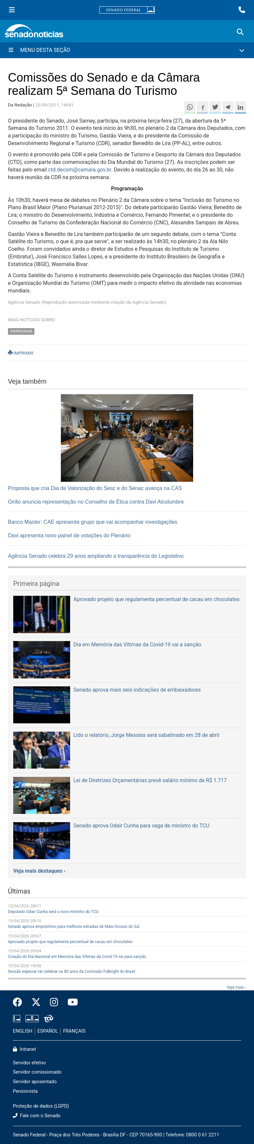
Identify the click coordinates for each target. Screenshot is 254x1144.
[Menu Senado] (12, 10)
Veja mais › (236, 987)
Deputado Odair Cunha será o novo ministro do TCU (53, 911)
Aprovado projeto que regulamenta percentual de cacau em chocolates (70, 941)
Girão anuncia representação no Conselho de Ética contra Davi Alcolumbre (96, 502)
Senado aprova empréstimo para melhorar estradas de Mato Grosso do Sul (73, 926)
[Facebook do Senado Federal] (20, 1003)
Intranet (24, 1049)
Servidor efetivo (29, 1063)
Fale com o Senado (37, 1116)
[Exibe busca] (240, 32)
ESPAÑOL (47, 1031)
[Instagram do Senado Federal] (54, 1003)
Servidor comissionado (37, 1072)
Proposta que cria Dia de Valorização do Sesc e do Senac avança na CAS (95, 488)
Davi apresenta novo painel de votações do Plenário (69, 535)
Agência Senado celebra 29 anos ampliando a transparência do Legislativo (96, 556)
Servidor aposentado (35, 1082)
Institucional (21, 331)
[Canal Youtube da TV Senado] (70, 1003)
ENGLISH (22, 1031)
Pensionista (25, 1091)
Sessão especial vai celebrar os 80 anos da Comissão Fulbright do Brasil (71, 971)
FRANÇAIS (74, 1031)
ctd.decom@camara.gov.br (79, 170)
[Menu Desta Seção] (127, 50)
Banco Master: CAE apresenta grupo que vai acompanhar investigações (92, 522)
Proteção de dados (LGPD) (41, 1106)
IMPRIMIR (20, 353)
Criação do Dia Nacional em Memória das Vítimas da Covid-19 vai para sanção (77, 956)
